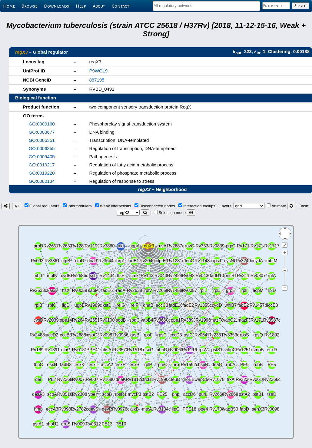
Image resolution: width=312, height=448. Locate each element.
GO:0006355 (42, 148)
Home (9, 6)
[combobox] (206, 6)
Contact (120, 6)
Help (81, 6)
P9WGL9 (98, 70)
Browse (29, 6)
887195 (96, 79)
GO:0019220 (42, 173)
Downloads (56, 6)
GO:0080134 (42, 181)
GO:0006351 (42, 140)
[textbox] (206, 5)
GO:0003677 (42, 132)
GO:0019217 (42, 164)
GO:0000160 (42, 123)
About (99, 6)
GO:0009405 (42, 156)
